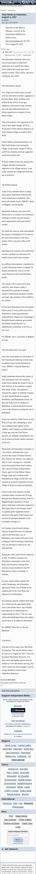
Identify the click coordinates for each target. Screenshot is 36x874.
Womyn (25, 794)
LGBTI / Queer (12, 790)
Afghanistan (18, 807)
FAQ (11, 816)
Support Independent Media (16, 695)
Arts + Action (13, 772)
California (21, 756)
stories (13, 734)
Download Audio (10, 55)
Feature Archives (12, 823)
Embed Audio (27, 55)
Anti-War (24, 769)
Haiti (15, 803)
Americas (7, 803)
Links (17, 827)
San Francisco (12, 752)
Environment (11, 780)
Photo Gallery (25, 819)
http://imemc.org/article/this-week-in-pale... (13, 684)
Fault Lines (27, 823)
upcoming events (26, 734)
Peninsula (25, 752)
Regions (6, 741)
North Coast (10, 745)
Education (12, 776)
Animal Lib (13, 769)
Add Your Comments (10, 690)
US (29, 756)
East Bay (18, 749)
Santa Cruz (10, 756)
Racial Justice (13, 794)
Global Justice (24, 780)
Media (20, 787)
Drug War (24, 772)
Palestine (3, 10)
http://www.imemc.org (14, 41)
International (11, 10)
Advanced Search (18, 843)
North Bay (7, 749)
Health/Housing (24, 783)
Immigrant (11, 787)
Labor (27, 787)
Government (10, 783)
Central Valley (24, 745)
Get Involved (10, 819)
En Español (23, 776)
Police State (25, 790)
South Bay (28, 749)
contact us (26, 726)
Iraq (20, 803)
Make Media (21, 816)
